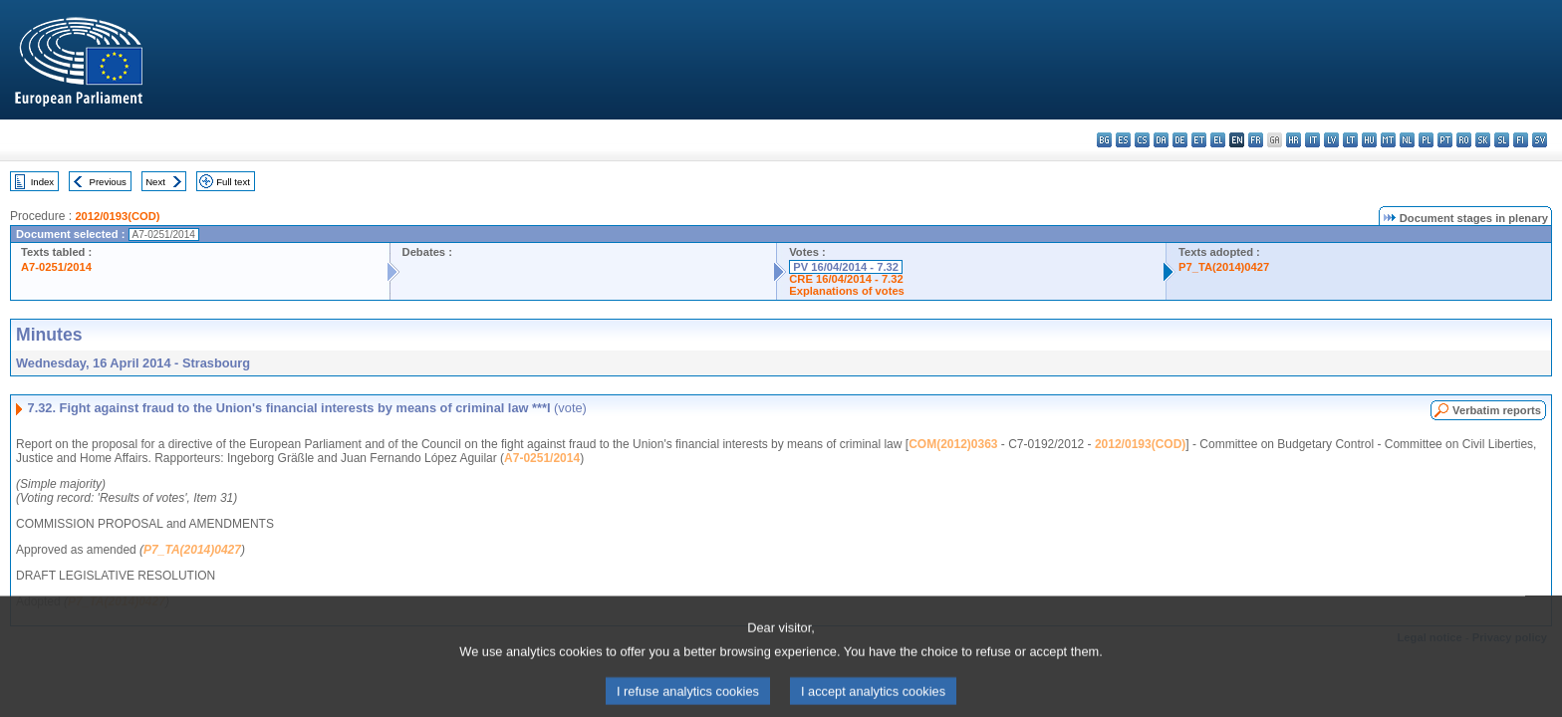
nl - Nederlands (1407, 139)
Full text (233, 181)
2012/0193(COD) (117, 216)
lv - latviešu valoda (1331, 139)
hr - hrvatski (1293, 139)
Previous (108, 181)
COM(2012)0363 (953, 444)
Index (42, 181)
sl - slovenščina (1501, 139)
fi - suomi (1520, 139)
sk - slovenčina (1482, 139)
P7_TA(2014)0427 (1223, 267)
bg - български (1104, 139)
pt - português (1444, 139)
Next (155, 181)
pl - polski (1426, 139)
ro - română (1463, 139)
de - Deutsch (1179, 139)
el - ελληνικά (1217, 139)
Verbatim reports (1496, 410)
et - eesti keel (1198, 139)
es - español (1123, 139)
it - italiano (1312, 139)
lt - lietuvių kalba (1350, 139)
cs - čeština (1142, 139)
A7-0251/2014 (56, 267)
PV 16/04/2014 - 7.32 (846, 267)
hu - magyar (1369, 139)
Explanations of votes (847, 291)
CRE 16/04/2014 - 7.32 (846, 279)
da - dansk (1161, 139)
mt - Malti (1388, 139)
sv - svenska (1539, 139)
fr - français (1255, 139)
